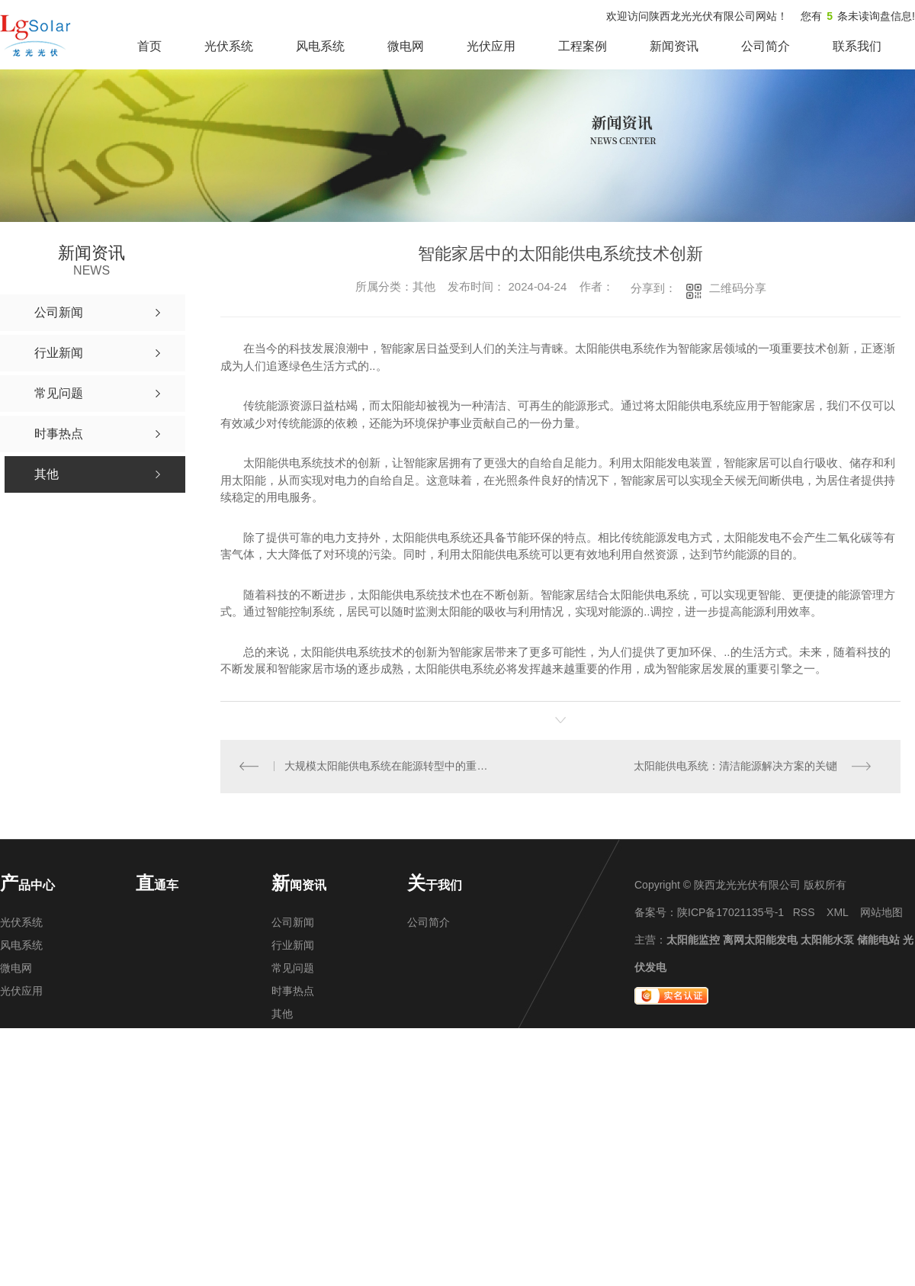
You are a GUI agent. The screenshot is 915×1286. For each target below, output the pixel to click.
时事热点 (292, 991)
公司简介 (765, 46)
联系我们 (857, 46)
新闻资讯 (674, 46)
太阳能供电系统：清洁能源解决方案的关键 (735, 766)
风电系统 (320, 46)
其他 (282, 1014)
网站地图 (881, 913)
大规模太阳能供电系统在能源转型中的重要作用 (390, 766)
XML (837, 913)
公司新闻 (292, 923)
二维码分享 (737, 287)
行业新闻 (292, 946)
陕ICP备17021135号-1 (730, 913)
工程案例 (582, 46)
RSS (804, 913)
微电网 (405, 46)
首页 (149, 46)
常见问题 (292, 969)
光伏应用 (491, 46)
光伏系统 (228, 46)
